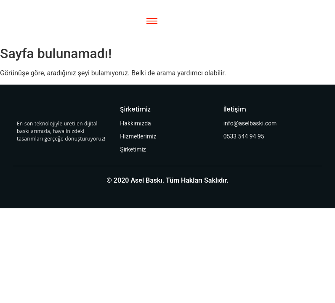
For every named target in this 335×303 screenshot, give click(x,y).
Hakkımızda (135, 123)
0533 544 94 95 (243, 136)
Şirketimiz (133, 149)
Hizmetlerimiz (138, 136)
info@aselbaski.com (250, 123)
